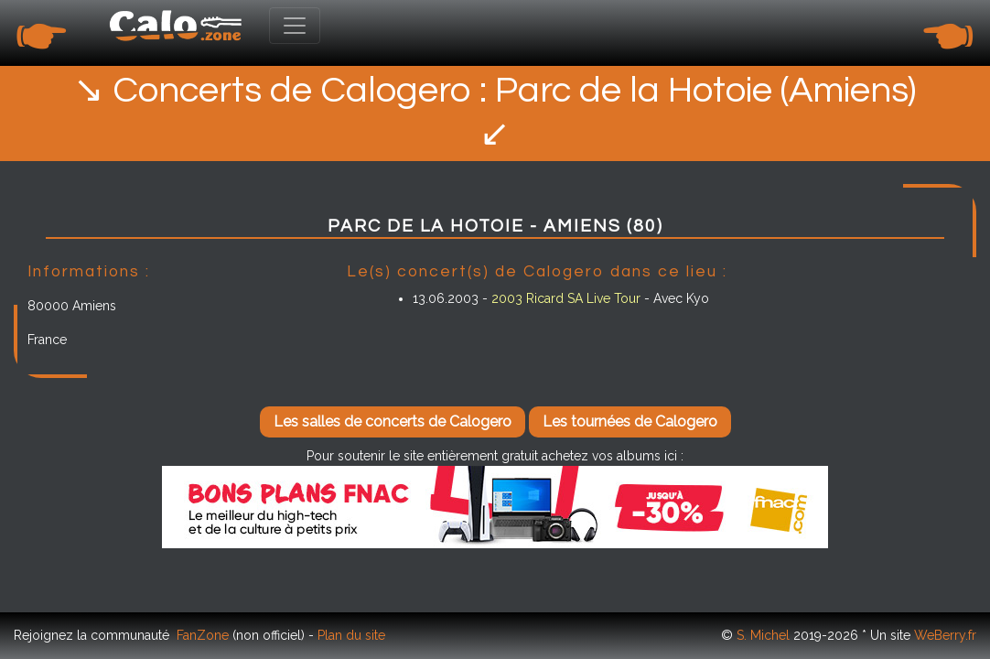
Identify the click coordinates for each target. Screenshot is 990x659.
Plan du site (351, 635)
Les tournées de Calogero (630, 421)
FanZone (203, 635)
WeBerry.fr (945, 635)
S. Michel (763, 635)
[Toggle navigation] (294, 25)
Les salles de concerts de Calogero (392, 421)
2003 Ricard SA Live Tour (565, 298)
